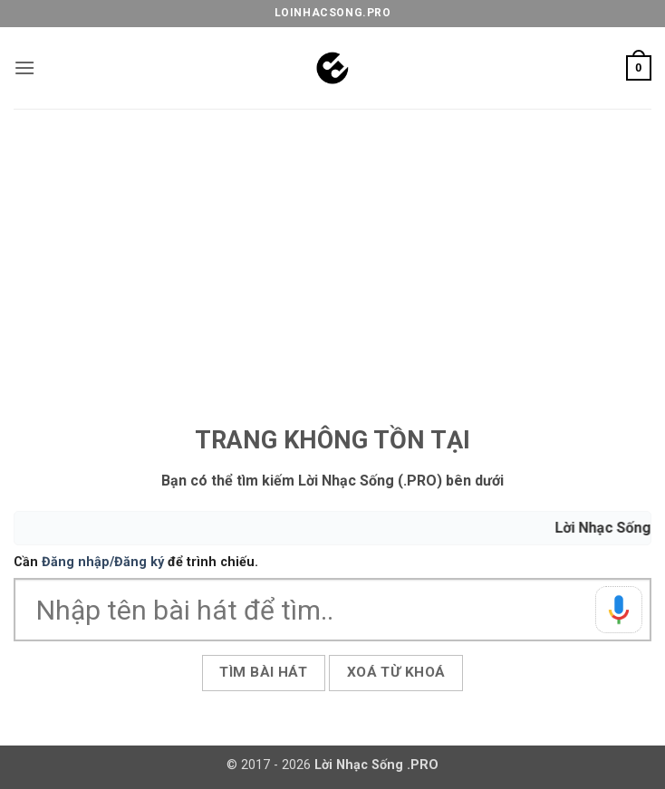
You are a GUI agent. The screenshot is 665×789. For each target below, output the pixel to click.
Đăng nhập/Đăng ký (103, 562)
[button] (24, 67)
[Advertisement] (332, 244)
